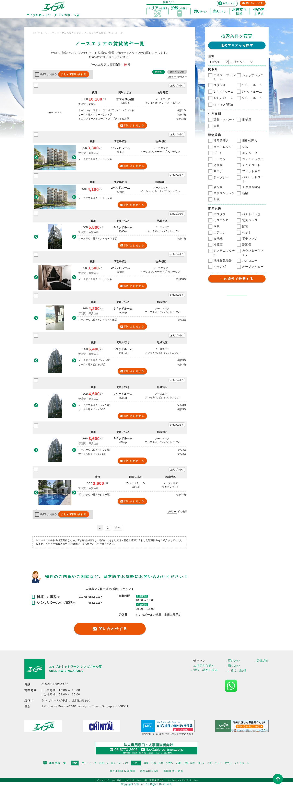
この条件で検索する (236, 278)
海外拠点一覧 (57, 763)
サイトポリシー (133, 780)
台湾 (153, 763)
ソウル (169, 763)
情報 (239, 12)
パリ (125, 763)
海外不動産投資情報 (122, 771)
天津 (178, 763)
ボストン (104, 763)
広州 (209, 763)
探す (157, 8)
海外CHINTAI (149, 771)
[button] (36, 157)
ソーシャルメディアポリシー (183, 780)
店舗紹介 (262, 660)
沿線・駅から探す (205, 669)
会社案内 (117, 780)
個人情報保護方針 (154, 780)
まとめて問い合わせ (73, 74)
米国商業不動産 (173, 771)
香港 (146, 763)
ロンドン (116, 763)
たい (200, 11)
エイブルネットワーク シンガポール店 (75, 666)
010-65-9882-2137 (90, 596)
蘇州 (192, 763)
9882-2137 (95, 602)
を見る (258, 12)
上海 (185, 763)
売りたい (234, 665)
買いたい (234, 660)
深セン (201, 763)
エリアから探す (204, 665)
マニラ (228, 763)
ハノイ (218, 763)
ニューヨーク (89, 763)
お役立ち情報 (237, 670)
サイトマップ (101, 780)
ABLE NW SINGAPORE (66, 670)
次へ (118, 527)
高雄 (161, 763)
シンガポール (241, 763)
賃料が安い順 (177, 71)
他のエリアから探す (236, 45)
